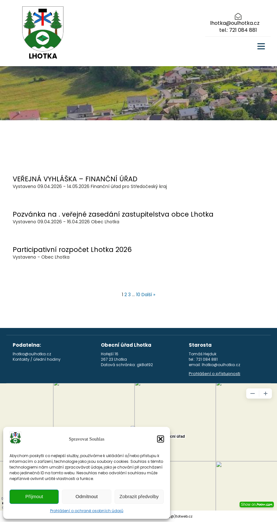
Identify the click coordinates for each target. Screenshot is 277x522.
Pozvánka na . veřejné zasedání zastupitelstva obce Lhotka (113, 214)
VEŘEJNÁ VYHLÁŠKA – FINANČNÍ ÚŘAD (75, 179)
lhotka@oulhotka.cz (235, 23)
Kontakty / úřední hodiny (37, 359)
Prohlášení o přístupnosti (214, 374)
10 (138, 294)
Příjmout (34, 496)
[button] (160, 439)
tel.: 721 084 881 (238, 30)
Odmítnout (87, 496)
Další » (148, 294)
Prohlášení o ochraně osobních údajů (86, 510)
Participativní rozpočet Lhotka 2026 (72, 249)
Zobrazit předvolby (139, 496)
